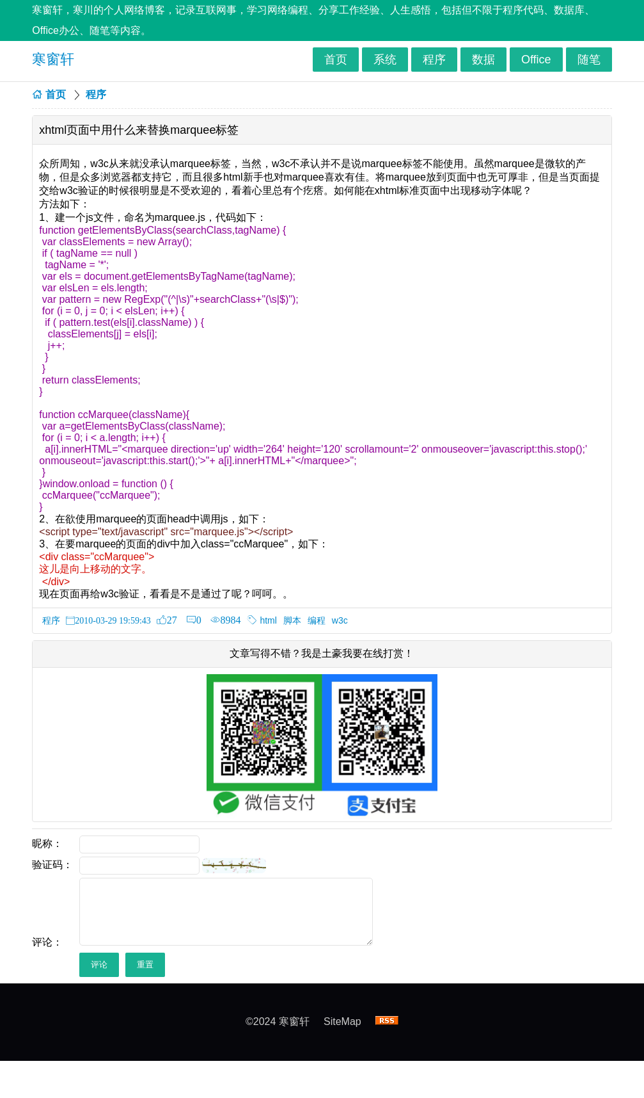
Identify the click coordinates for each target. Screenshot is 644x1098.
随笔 (589, 59)
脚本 (292, 620)
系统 (385, 59)
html (268, 620)
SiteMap (342, 1021)
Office (536, 59)
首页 (335, 59)
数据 (483, 59)
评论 (99, 964)
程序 (434, 59)
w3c (340, 620)
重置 (145, 964)
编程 (317, 620)
